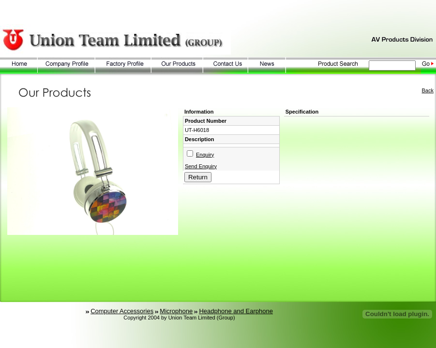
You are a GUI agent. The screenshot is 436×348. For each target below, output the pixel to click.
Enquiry (205, 155)
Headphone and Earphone (236, 311)
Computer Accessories (121, 311)
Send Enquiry (201, 166)
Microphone (176, 311)
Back (428, 90)
